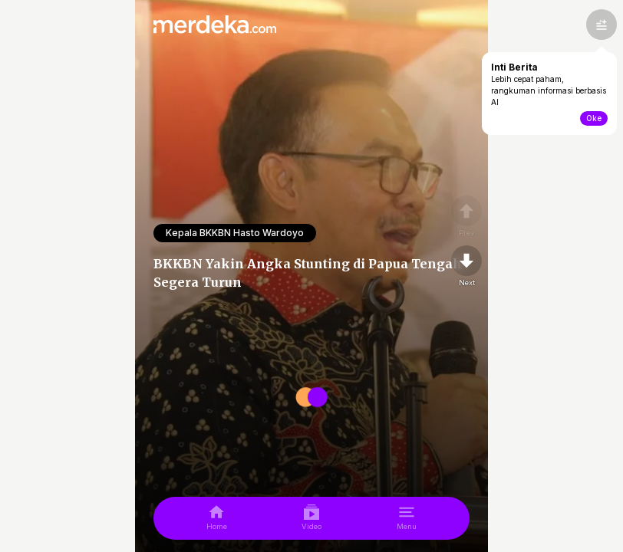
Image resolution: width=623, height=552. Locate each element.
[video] (311, 518)
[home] (216, 518)
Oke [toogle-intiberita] (594, 118)
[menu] (407, 518)
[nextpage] (466, 266)
